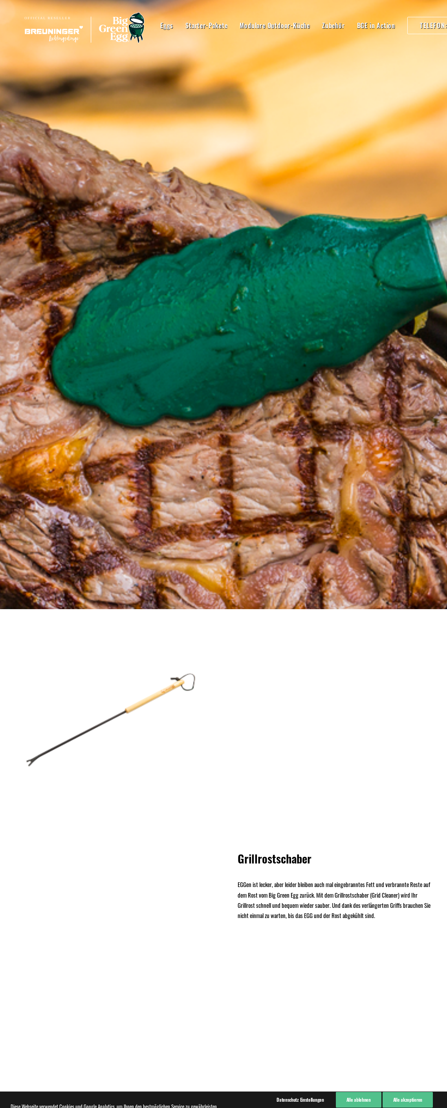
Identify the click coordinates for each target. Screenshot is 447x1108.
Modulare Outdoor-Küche (256, 25)
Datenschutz (27, 937)
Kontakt (22, 958)
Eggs (147, 25)
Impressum (26, 927)
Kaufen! (223, 813)
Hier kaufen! (223, 471)
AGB (18, 948)
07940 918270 (117, 936)
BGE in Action (357, 25)
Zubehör (314, 25)
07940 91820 (115, 969)
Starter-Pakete (188, 25)
